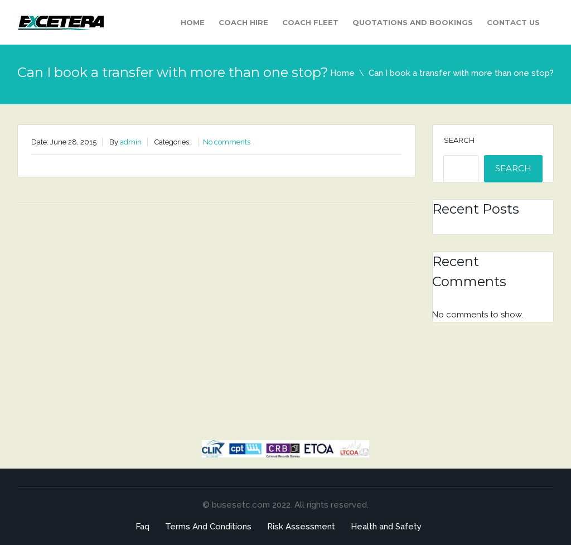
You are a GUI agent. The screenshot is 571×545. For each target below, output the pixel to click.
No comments (226, 142)
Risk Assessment (301, 527)
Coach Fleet (310, 22)
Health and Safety (386, 527)
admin (131, 142)
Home (193, 22)
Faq (142, 527)
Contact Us (513, 22)
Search (459, 140)
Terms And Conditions (208, 527)
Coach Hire (243, 22)
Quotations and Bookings (412, 22)
